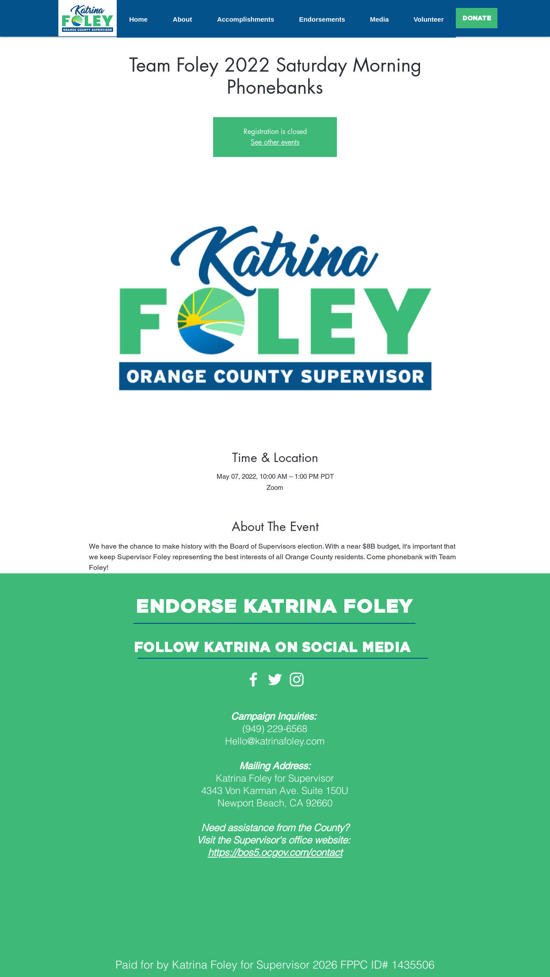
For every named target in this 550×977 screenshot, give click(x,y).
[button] (182, 19)
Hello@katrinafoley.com (275, 741)
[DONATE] (476, 18)
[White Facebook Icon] (253, 679)
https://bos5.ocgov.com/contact (275, 852)
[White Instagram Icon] (296, 679)
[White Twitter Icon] (275, 679)
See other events (275, 142)
